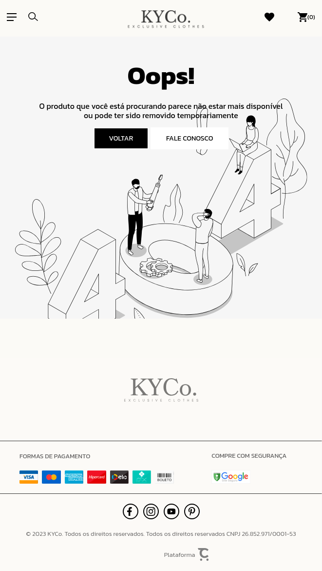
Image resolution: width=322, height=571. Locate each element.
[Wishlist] (269, 17)
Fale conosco (189, 138)
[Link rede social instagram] (151, 511)
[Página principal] (166, 17)
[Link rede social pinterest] (192, 511)
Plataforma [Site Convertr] (187, 554)
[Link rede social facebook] (130, 511)
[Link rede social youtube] (171, 511)
